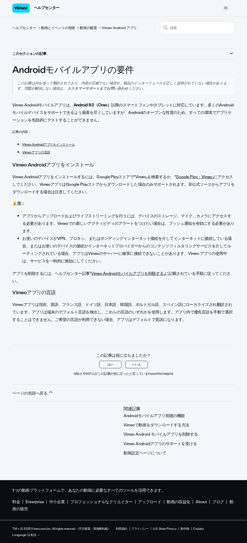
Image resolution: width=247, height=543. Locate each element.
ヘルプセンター (47, 8)
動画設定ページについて (145, 453)
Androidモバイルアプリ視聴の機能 (154, 415)
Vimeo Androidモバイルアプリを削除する (127, 273)
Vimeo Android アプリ (119, 28)
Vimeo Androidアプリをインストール (48, 144)
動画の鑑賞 (88, 28)
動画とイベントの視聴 (58, 28)
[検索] (197, 28)
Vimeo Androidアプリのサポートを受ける (160, 443)
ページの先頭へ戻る (32, 393)
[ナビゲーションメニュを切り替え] (226, 8)
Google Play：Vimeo (194, 176)
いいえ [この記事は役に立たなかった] (136, 364)
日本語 (33, 535)
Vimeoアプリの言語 (36, 152)
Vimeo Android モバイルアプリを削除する (161, 434)
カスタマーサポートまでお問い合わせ (97, 88)
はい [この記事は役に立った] (111, 364)
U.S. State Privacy (164, 528)
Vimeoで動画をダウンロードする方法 (156, 425)
